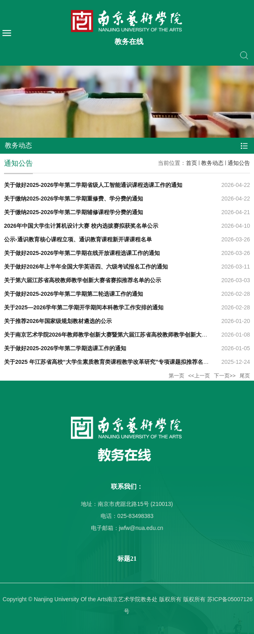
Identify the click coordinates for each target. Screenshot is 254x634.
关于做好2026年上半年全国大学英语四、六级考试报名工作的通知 (86, 266)
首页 (191, 163)
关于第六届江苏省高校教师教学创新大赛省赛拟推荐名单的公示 (82, 280)
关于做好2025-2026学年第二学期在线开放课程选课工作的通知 (82, 253)
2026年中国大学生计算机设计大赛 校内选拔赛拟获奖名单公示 (81, 226)
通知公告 (239, 163)
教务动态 (212, 163)
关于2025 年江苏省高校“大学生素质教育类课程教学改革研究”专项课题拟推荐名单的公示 (115, 362)
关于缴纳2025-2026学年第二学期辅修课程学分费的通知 (73, 212)
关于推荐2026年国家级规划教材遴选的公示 (58, 321)
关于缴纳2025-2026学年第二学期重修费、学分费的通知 (73, 198)
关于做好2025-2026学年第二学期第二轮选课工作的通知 (73, 294)
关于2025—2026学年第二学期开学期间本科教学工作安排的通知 (83, 307)
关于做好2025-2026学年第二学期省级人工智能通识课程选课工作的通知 (93, 185)
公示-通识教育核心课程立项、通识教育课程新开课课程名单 (78, 239)
